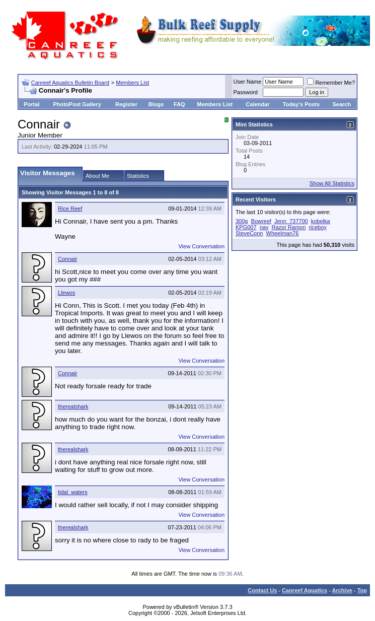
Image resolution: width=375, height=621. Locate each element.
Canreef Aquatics (304, 590)
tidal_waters (73, 492)
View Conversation (201, 246)
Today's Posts (301, 104)
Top (362, 590)
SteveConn (249, 233)
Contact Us (262, 590)
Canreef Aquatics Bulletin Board (70, 83)
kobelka (320, 221)
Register (126, 104)
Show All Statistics (332, 183)
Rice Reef (70, 208)
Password (246, 92)
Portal (31, 104)
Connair (68, 259)
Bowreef (261, 221)
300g (242, 221)
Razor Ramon (288, 227)
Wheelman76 (282, 233)
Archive (342, 590)
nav (264, 227)
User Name (248, 82)
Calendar (257, 104)
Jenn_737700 (291, 221)
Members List (132, 83)
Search (341, 104)
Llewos (66, 293)
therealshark (73, 406)
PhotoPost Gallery (77, 104)
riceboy (317, 227)
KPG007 (246, 227)
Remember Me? (331, 83)
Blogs (156, 104)
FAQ (179, 104)
